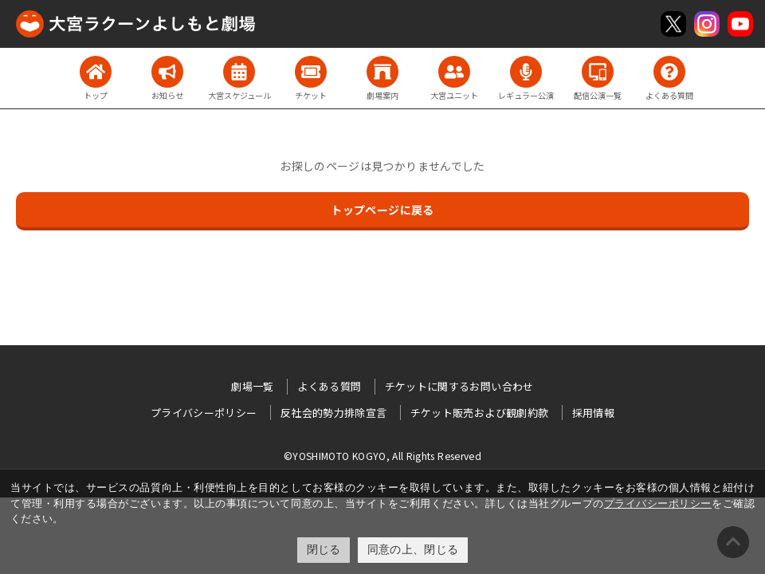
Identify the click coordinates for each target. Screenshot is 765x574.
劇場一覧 (252, 386)
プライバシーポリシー (658, 503)
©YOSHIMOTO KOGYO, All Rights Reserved (382, 455)
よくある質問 (329, 386)
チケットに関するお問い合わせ (459, 386)
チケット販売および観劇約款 (479, 412)
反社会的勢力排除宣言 (333, 412)
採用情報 (593, 412)
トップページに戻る (382, 210)
